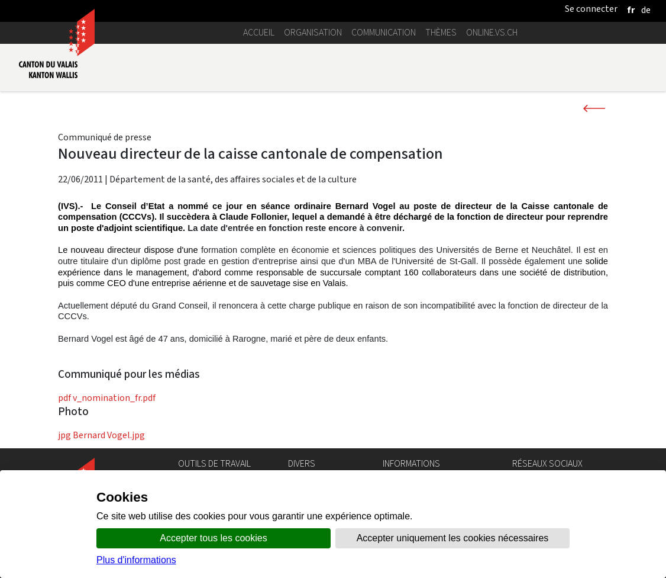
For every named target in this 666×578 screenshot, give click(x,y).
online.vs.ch (492, 32)
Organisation (313, 32)
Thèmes (441, 32)
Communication (383, 32)
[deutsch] (646, 10)
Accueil (258, 32)
